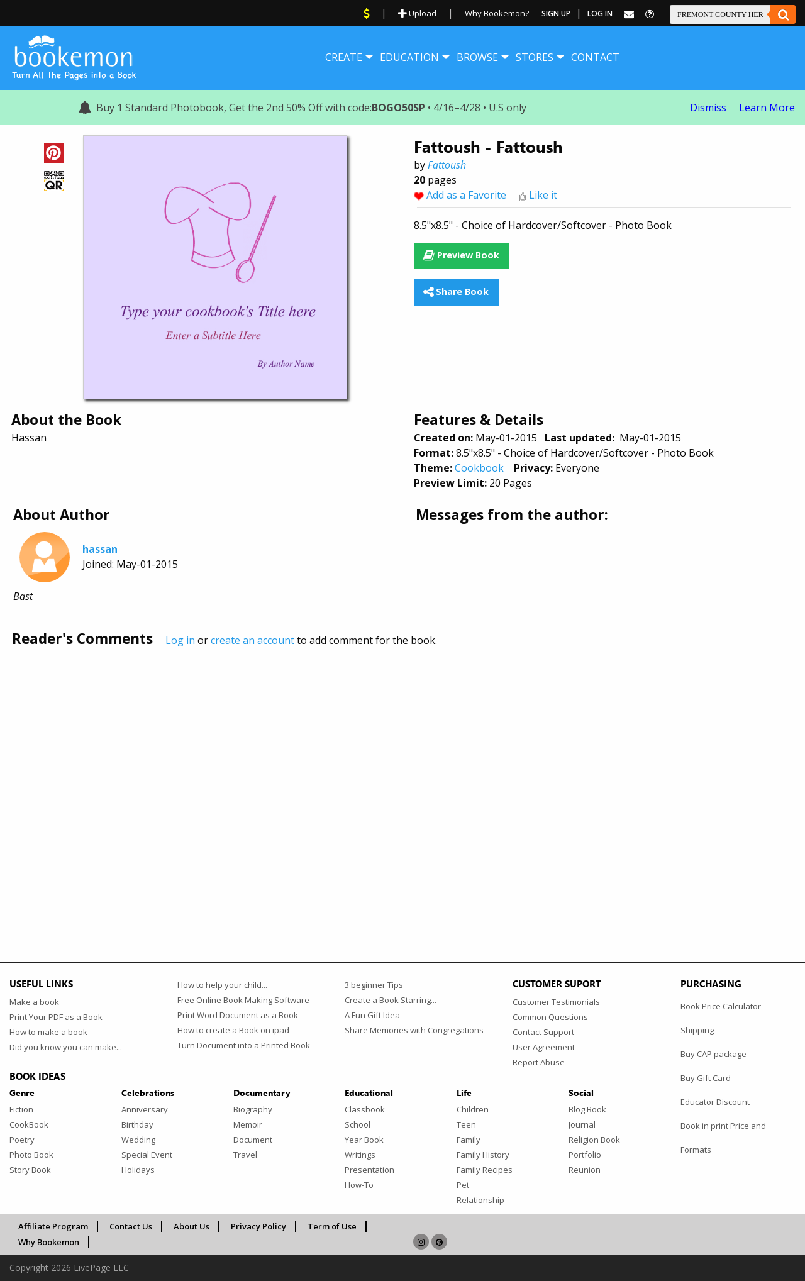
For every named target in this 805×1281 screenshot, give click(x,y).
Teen (466, 1124)
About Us (191, 1226)
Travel (245, 1154)
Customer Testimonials (556, 1001)
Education (409, 57)
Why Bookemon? (497, 13)
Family (468, 1139)
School (357, 1124)
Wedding (138, 1139)
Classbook (365, 1109)
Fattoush (447, 165)
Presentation (369, 1169)
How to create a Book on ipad (233, 1030)
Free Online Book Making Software (243, 1000)
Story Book (30, 1169)
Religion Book (594, 1139)
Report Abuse (539, 1062)
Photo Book (31, 1154)
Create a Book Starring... (390, 1000)
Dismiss (708, 107)
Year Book (364, 1139)
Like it (543, 195)
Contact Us (130, 1226)
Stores (534, 57)
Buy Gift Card (705, 1078)
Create (343, 57)
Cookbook (479, 468)
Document (252, 1139)
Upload (417, 13)
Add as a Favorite (466, 195)
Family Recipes (485, 1169)
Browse (477, 57)
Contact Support (543, 1032)
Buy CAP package (713, 1054)
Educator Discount (715, 1101)
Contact (595, 57)
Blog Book (587, 1109)
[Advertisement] (386, 778)
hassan (100, 549)
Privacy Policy (258, 1226)
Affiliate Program (53, 1226)
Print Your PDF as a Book (56, 1017)
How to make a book (48, 1032)
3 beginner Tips (374, 984)
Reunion (585, 1169)
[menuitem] (343, 57)
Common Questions (550, 1017)
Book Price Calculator (720, 1006)
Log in (180, 640)
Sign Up (555, 13)
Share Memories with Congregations (414, 1030)
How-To (359, 1184)
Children (473, 1109)
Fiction (21, 1109)
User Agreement (544, 1047)
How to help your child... (222, 984)
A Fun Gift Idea (372, 1015)
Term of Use (332, 1226)
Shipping (697, 1030)
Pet (463, 1184)
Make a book (34, 1001)
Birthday (137, 1124)
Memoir (247, 1124)
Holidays (138, 1169)
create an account (252, 640)
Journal (582, 1124)
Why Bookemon (48, 1242)
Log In (600, 13)
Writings (360, 1154)
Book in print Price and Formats (723, 1137)
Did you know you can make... (65, 1047)
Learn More (767, 107)
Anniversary (144, 1109)
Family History (483, 1154)
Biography (252, 1109)
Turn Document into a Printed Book (243, 1045)
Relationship (480, 1200)
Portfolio (585, 1154)
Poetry (22, 1139)
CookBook (28, 1124)
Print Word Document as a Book (237, 1015)
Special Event (146, 1154)
